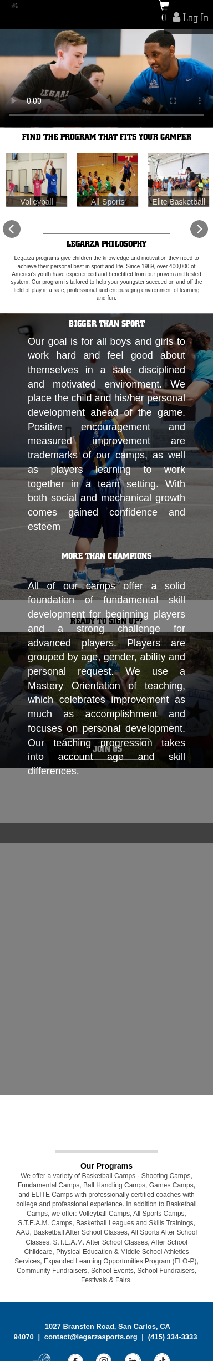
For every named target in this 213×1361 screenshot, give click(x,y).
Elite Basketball (178, 201)
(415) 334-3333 (172, 1336)
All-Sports (108, 201)
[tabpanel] (106, 78)
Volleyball (37, 201)
